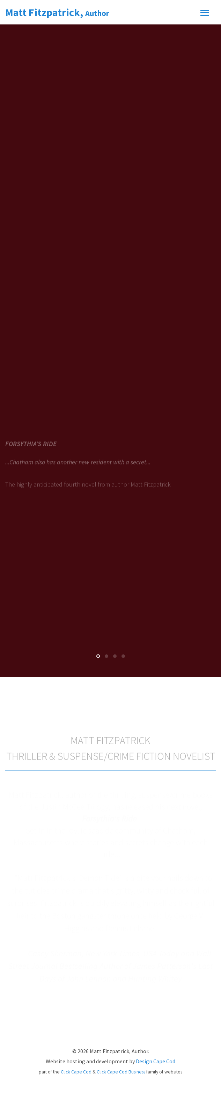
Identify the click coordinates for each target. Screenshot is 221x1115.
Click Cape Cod (76, 1072)
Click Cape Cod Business (121, 1072)
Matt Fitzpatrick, (57, 12)
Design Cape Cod (155, 1061)
